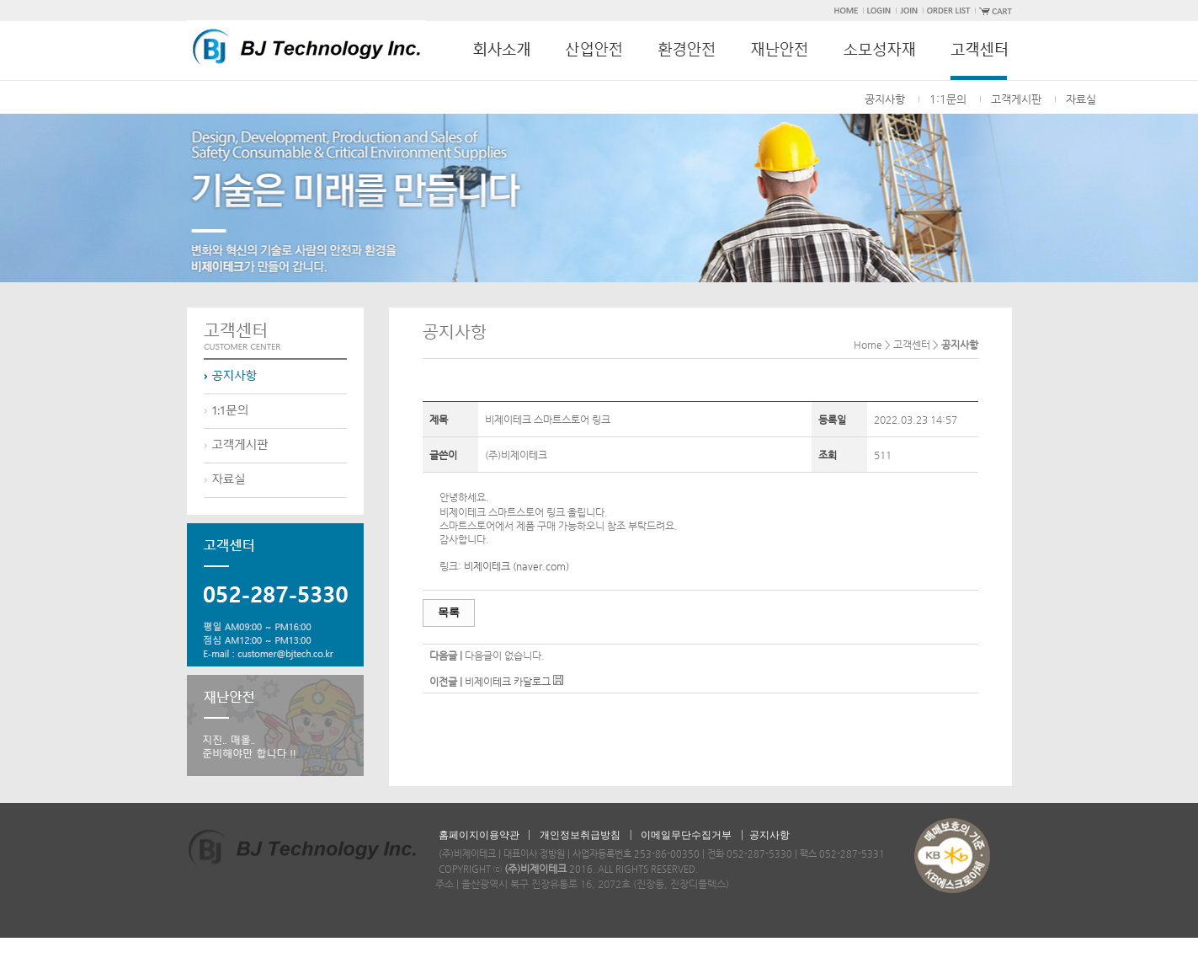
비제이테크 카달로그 (508, 682)
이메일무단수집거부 (686, 835)
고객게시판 (1016, 99)
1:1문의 (947, 99)
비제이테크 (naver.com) (516, 566)
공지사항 (885, 99)
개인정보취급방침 (580, 835)
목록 (449, 612)
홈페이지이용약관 (479, 835)
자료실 (1081, 99)
